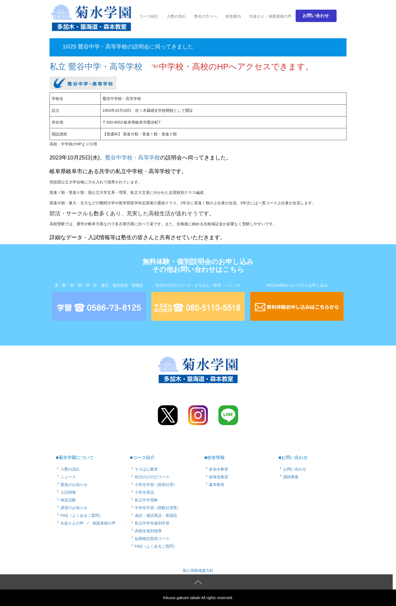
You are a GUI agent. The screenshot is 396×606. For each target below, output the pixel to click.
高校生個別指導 (148, 531)
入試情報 (68, 492)
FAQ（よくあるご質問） (82, 515)
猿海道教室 (218, 477)
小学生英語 (144, 492)
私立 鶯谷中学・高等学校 (96, 66)
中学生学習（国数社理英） (158, 508)
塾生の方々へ (205, 16)
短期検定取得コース (152, 538)
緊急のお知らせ (74, 484)
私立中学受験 (146, 500)
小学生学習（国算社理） (156, 484)
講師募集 (291, 477)
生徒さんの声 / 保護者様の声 (88, 523)
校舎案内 (233, 16)
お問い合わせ (294, 469)
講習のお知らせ (74, 508)
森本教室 (216, 484)
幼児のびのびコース (152, 477)
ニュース (68, 477)
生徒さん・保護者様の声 (270, 16)
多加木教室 (218, 469)
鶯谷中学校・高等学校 (132, 157)
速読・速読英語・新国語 (156, 515)
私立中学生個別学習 (152, 523)
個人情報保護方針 (198, 570)
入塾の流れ (176, 16)
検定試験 (68, 500)
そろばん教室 (146, 469)
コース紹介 (148, 16)
